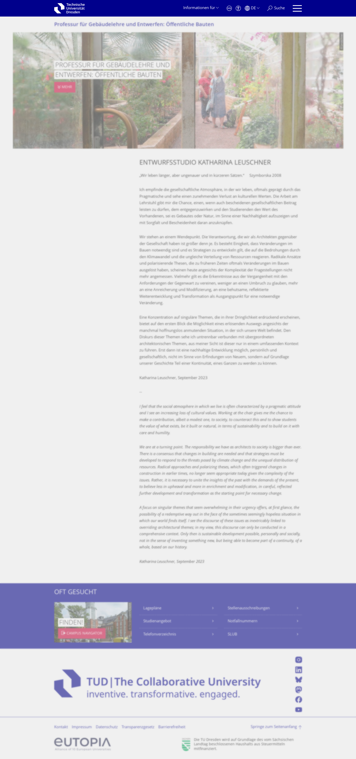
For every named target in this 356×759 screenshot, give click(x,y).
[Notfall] (229, 8)
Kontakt (61, 727)
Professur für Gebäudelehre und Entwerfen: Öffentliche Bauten (134, 24)
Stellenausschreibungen (249, 608)
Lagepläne (152, 608)
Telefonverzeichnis (159, 635)
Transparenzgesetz (138, 727)
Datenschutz (107, 727)
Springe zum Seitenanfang (274, 727)
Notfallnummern (242, 621)
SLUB (232, 635)
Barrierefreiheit (171, 727)
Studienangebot (157, 621)
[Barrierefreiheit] (238, 8)
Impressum (82, 727)
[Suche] (276, 8)
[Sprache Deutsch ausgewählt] (252, 8)
